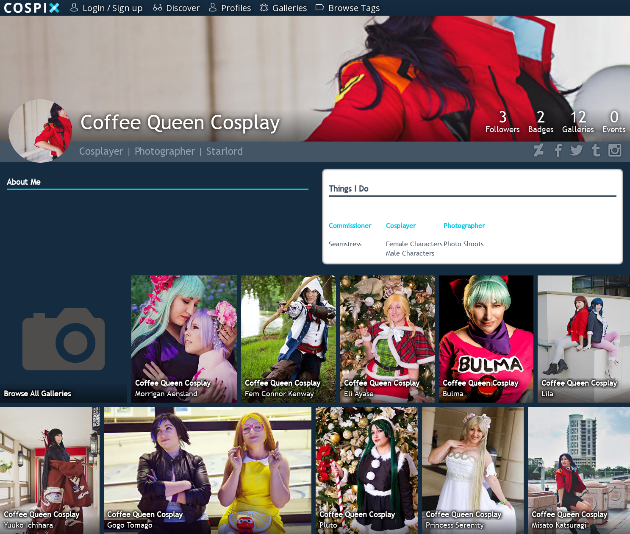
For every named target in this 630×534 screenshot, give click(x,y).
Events (614, 121)
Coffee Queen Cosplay (180, 122)
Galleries (578, 121)
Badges (541, 121)
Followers (503, 121)
